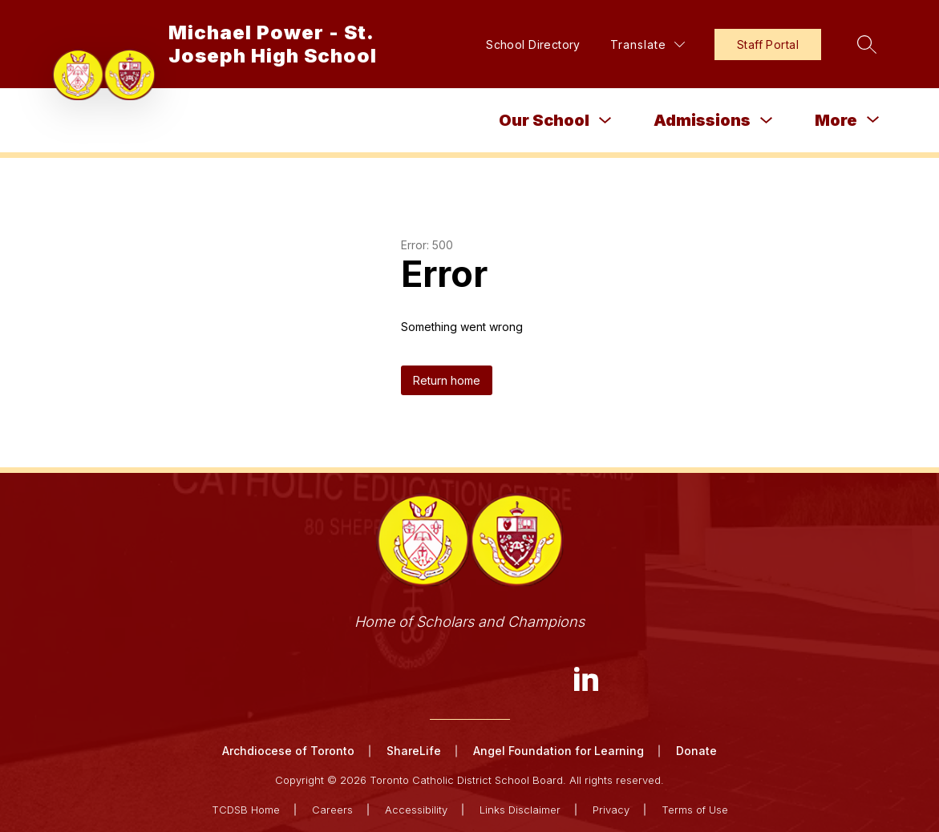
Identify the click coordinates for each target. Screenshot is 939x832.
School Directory (533, 44)
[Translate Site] (647, 44)
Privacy (611, 809)
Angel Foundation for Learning (558, 750)
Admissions (702, 120)
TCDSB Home (246, 809)
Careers (332, 809)
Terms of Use (695, 809)
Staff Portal (768, 44)
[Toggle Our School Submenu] (605, 120)
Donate (696, 750)
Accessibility (416, 809)
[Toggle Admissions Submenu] (766, 120)
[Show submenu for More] (836, 120)
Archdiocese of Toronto (288, 750)
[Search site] (867, 44)
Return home (446, 380)
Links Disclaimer (520, 809)
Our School (544, 120)
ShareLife (414, 750)
